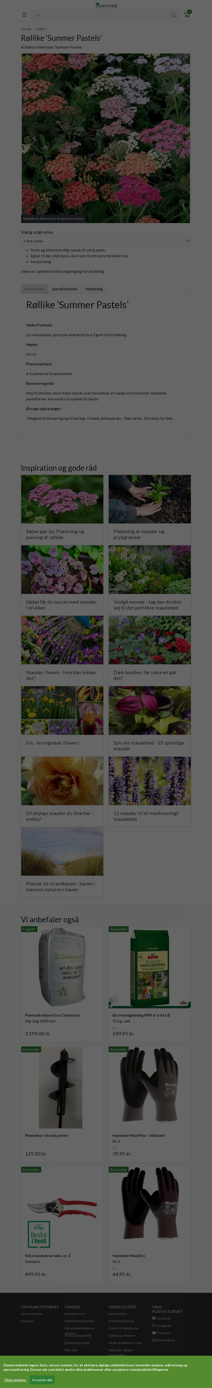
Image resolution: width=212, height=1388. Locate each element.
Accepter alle (42, 1380)
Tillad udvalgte (15, 1380)
